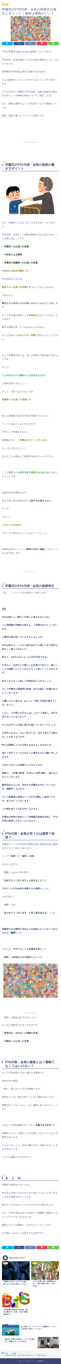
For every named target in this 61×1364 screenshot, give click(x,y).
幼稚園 (5, 4)
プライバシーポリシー (25, 1361)
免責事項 (40, 1361)
